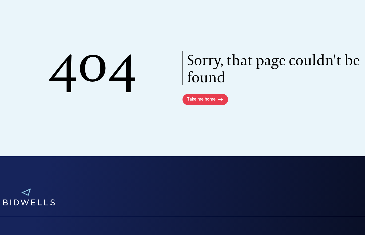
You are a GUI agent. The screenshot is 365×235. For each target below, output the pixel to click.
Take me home (201, 99)
